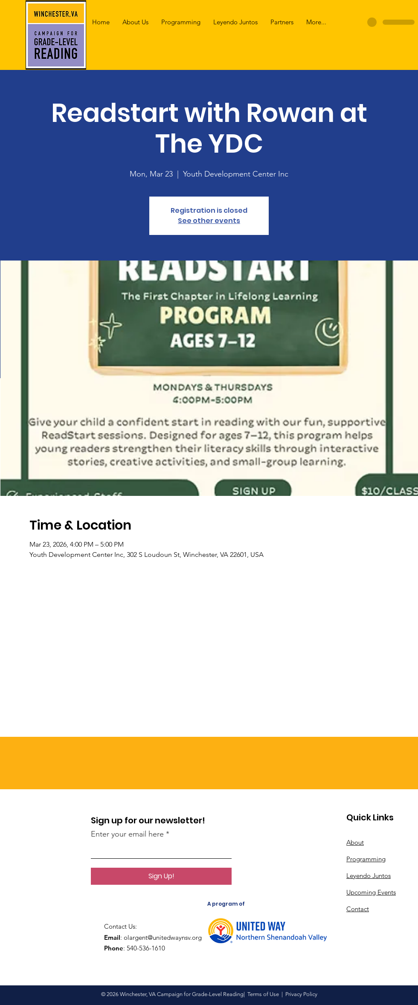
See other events (209, 221)
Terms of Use (263, 994)
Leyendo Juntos (368, 876)
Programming (366, 859)
